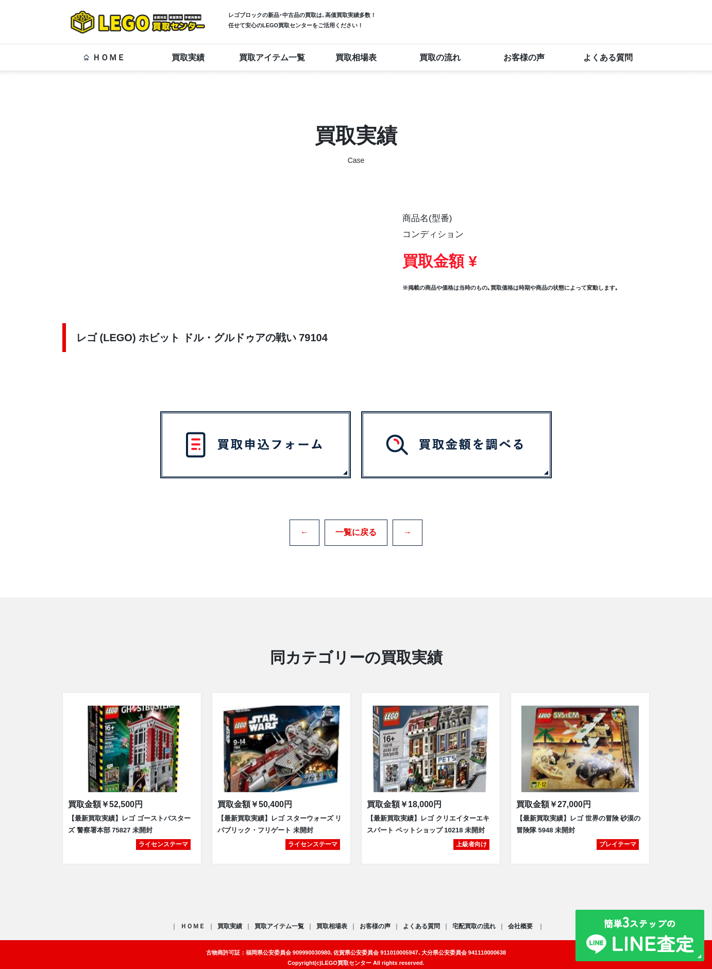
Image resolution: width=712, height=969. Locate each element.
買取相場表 (356, 57)
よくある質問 (608, 57)
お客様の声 (524, 57)
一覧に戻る (356, 529)
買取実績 (188, 57)
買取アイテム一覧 (272, 57)
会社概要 (521, 919)
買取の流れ (440, 57)
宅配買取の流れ (474, 919)
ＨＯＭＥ (104, 57)
